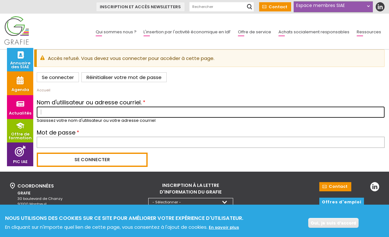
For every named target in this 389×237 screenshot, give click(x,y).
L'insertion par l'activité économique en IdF (187, 32)
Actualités (20, 113)
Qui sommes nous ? (116, 32)
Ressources (369, 32)
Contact (278, 7)
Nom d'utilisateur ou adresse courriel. (89, 102)
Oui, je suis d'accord (333, 225)
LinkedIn (380, 6)
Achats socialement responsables (313, 32)
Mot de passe (56, 132)
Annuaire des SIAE (20, 65)
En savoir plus (224, 230)
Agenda (20, 90)
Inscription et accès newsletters (140, 7)
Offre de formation (20, 136)
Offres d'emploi (341, 202)
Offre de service (254, 32)
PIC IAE (20, 162)
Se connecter (58, 77)
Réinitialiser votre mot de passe (124, 77)
